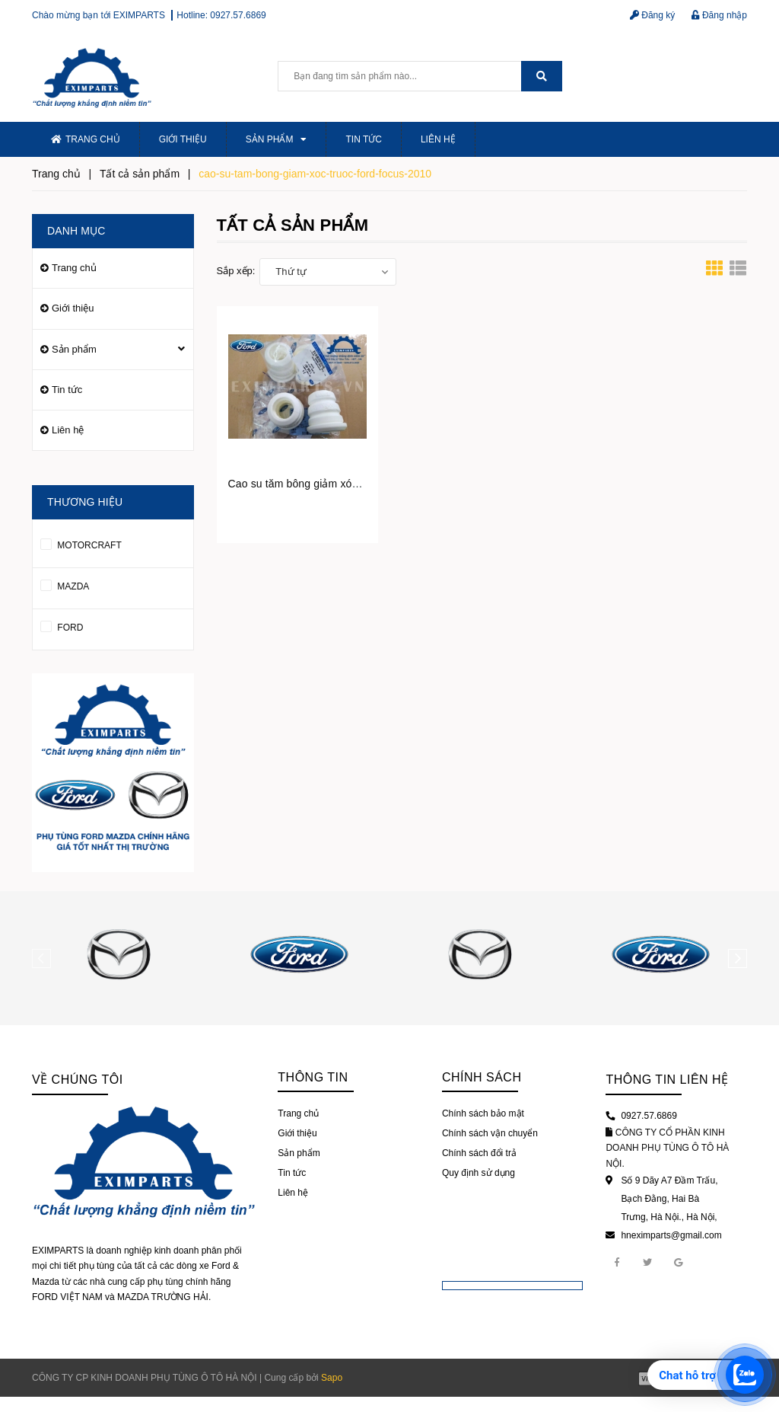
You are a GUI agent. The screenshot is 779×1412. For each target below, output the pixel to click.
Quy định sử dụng (478, 1173)
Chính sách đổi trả (479, 1153)
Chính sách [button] (482, 1077)
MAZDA (64, 584)
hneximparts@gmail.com (671, 1235)
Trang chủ (85, 139)
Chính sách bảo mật (483, 1113)
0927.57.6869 (237, 15)
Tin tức (363, 139)
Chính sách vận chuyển (490, 1133)
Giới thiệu (183, 139)
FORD (61, 625)
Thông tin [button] (313, 1077)
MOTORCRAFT (81, 543)
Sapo (331, 1377)
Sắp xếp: (236, 270)
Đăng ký (652, 15)
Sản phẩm (276, 139)
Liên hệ (438, 139)
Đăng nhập (719, 15)
